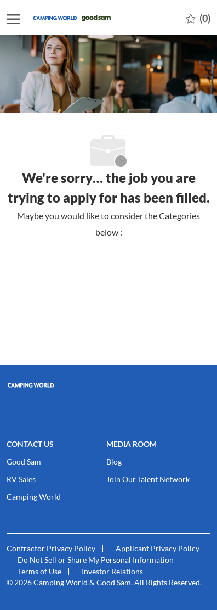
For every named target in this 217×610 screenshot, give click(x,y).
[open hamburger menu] (13, 17)
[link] (108, 385)
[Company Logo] (86, 18)
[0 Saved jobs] (198, 18)
